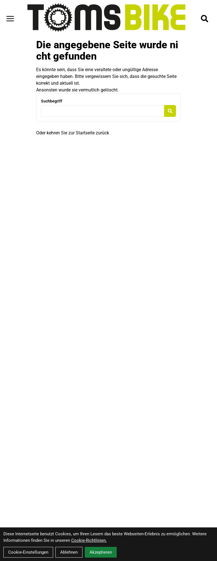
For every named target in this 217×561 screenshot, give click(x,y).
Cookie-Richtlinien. (89, 540)
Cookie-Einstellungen (28, 552)
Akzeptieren (101, 552)
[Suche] (204, 18)
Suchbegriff (51, 101)
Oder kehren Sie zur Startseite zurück (72, 133)
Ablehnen (69, 552)
